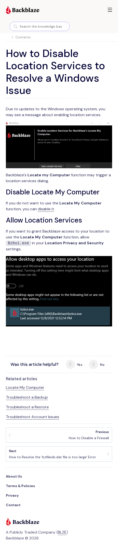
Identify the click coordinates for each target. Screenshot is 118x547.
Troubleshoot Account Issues (32, 416)
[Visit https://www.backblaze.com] (22, 10)
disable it (46, 209)
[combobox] (40, 26)
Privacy (12, 495)
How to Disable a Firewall (89, 435)
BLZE (62, 532)
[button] (110, 10)
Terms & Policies (20, 486)
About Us (14, 476)
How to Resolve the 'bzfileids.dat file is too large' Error (52, 454)
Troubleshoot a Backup (27, 397)
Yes (74, 364)
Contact (13, 505)
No (96, 364)
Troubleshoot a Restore (27, 407)
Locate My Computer (25, 387)
